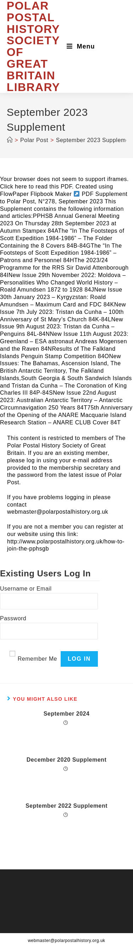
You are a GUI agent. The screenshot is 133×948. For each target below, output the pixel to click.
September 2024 (67, 714)
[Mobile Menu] (81, 46)
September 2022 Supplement (66, 806)
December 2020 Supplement (66, 760)
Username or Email (25, 589)
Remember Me (37, 659)
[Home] (10, 140)
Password (13, 618)
